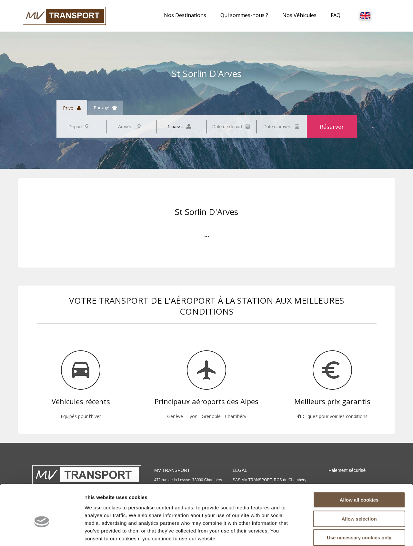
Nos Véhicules (299, 15)
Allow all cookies (359, 467)
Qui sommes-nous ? (244, 15)
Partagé (105, 108)
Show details (339, 533)
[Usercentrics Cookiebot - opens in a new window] (42, 533)
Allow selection (359, 486)
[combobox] (81, 126)
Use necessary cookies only (359, 505)
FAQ (335, 15)
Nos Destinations (185, 15)
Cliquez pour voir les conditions (332, 416)
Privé (72, 107)
